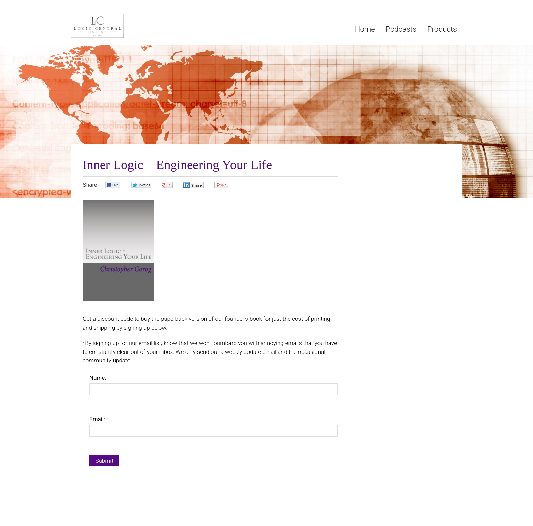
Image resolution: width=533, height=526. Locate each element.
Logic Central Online (122, 26)
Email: (97, 419)
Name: (97, 377)
